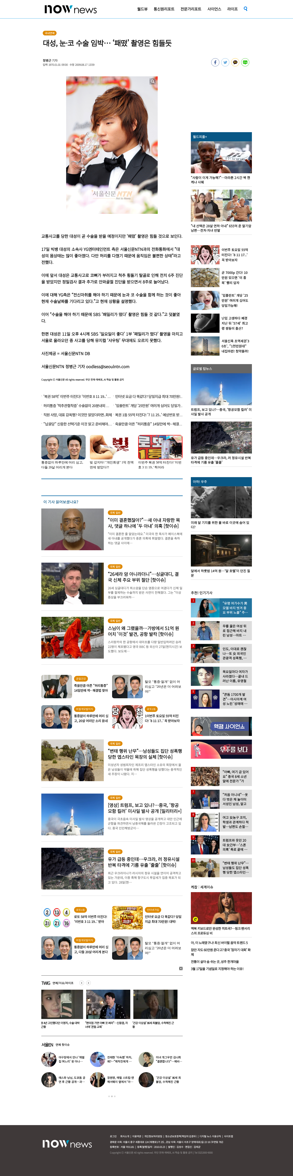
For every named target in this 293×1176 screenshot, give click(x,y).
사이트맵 (228, 1136)
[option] (61, 1010)
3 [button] (115, 1096)
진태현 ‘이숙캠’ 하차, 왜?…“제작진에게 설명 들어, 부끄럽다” (119, 1061)
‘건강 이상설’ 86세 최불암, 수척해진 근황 (155, 1025)
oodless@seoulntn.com (107, 366)
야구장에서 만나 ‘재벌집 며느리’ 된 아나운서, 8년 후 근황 (71, 1061)
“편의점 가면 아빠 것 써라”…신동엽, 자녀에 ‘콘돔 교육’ (108, 1025)
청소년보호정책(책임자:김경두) (181, 1136)
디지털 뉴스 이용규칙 (210, 1136)
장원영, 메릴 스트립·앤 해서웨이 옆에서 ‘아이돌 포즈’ (120, 1082)
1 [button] (109, 1096)
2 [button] (112, 1096)
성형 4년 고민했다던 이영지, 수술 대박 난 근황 (61, 1025)
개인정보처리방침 (153, 1136)
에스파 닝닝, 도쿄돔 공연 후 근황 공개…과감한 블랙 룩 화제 (72, 1082)
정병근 (47, 60)
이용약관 (136, 1136)
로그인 (113, 1136)
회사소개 (124, 1136)
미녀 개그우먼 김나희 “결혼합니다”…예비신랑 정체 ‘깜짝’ (169, 1061)
